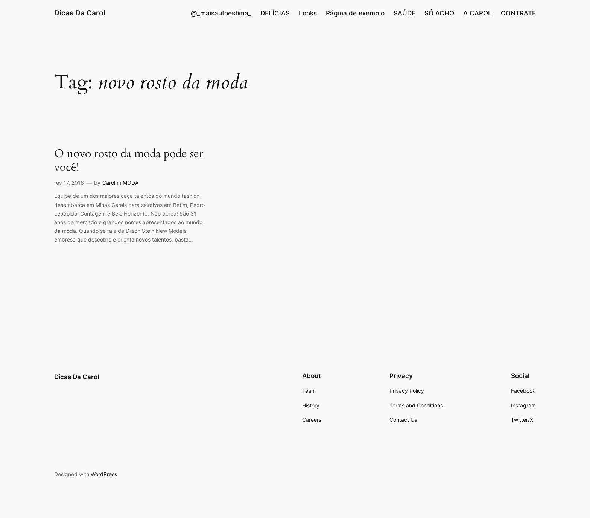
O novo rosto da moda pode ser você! (128, 160)
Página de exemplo (355, 13)
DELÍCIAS (275, 13)
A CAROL (477, 13)
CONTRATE (518, 13)
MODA (130, 182)
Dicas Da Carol (79, 12)
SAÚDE (404, 13)
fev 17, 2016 (69, 182)
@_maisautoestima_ (221, 13)
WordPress (104, 474)
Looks (308, 13)
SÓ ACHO (439, 13)
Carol (108, 182)
